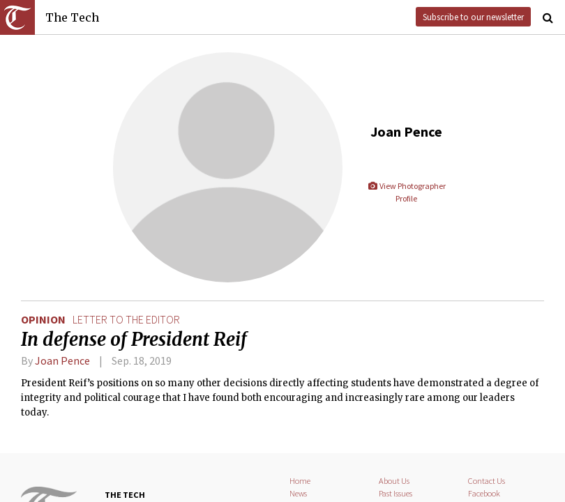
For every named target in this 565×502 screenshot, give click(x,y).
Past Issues (395, 493)
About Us (394, 481)
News (298, 493)
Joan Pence (62, 360)
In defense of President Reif (134, 339)
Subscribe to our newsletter (473, 16)
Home (299, 481)
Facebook (484, 493)
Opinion (43, 319)
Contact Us (486, 481)
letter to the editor (126, 319)
